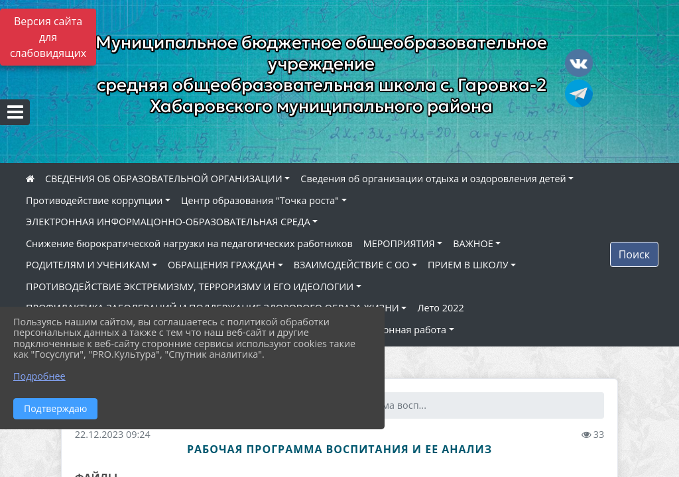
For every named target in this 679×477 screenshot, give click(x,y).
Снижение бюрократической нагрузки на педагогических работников (189, 243)
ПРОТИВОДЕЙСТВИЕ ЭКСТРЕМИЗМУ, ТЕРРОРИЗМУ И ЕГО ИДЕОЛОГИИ (189, 286)
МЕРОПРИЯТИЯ (399, 243)
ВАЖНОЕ (473, 243)
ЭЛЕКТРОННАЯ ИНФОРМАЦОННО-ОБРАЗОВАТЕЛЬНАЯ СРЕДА (168, 221)
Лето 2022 (440, 307)
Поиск (634, 254)
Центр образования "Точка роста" (260, 200)
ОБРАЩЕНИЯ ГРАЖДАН (221, 264)
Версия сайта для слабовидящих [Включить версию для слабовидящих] (48, 37)
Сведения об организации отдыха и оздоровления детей (433, 178)
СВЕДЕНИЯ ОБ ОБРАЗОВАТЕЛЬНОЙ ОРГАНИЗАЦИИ (163, 178)
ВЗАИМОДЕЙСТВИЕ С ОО (352, 264)
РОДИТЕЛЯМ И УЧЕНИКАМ (87, 264)
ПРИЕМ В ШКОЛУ (468, 264)
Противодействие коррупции (94, 200)
